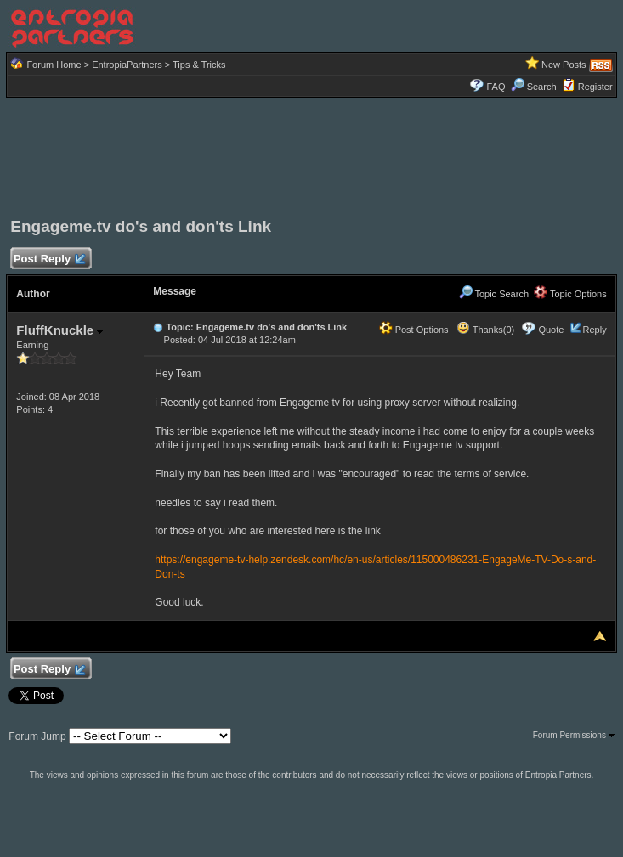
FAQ (495, 87)
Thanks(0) (485, 329)
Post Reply (48, 259)
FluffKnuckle (59, 330)
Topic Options (570, 294)
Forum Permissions (574, 735)
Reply (595, 329)
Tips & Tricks (199, 64)
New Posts (563, 64)
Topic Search (494, 294)
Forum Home (53, 64)
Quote (551, 329)
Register (595, 87)
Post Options (414, 329)
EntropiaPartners (127, 64)
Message (174, 291)
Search (534, 87)
